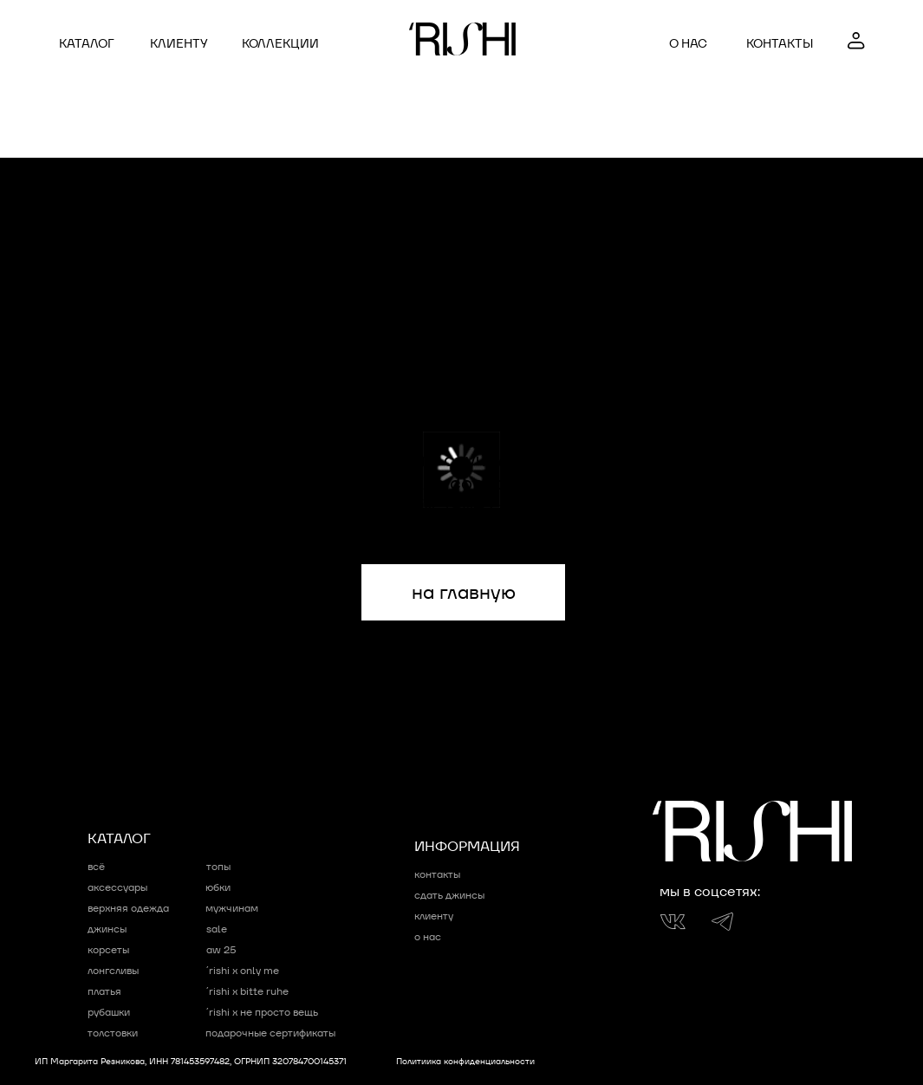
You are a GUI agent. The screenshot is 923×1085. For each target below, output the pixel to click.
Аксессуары (117, 886)
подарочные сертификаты (270, 1032)
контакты (779, 43)
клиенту (178, 43)
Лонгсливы (113, 970)
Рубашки (109, 1011)
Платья (104, 990)
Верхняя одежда (128, 907)
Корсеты (108, 949)
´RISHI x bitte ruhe (247, 990)
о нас (688, 43)
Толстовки (113, 1032)
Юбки (218, 886)
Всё (96, 866)
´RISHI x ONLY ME (242, 970)
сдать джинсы (449, 894)
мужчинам (231, 907)
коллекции (280, 43)
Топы (218, 866)
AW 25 (221, 949)
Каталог (86, 43)
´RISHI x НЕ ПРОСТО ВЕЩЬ (262, 1011)
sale (216, 928)
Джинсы (107, 928)
